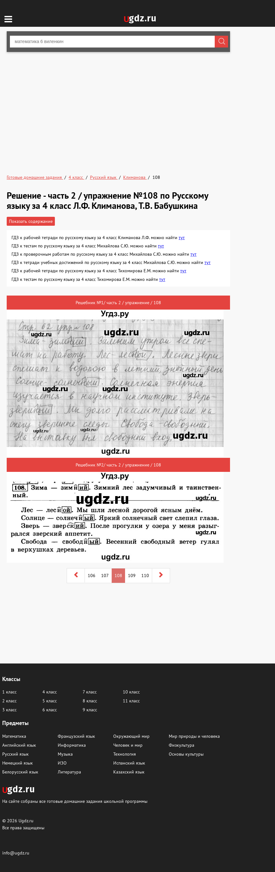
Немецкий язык (17, 763)
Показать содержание (31, 221)
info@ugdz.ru (15, 853)
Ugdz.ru (26, 821)
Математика (14, 736)
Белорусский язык (20, 772)
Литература (69, 772)
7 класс (90, 692)
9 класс (90, 710)
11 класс (131, 701)
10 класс (131, 692)
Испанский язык (129, 763)
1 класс (9, 692)
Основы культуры (186, 754)
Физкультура (181, 745)
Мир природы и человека (194, 736)
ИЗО (62, 763)
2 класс (9, 701)
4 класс (49, 692)
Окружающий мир (131, 736)
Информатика (72, 745)
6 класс (49, 710)
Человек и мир (128, 745)
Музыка (65, 754)
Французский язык (76, 736)
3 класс (9, 710)
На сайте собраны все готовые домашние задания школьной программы (74, 801)
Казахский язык (129, 772)
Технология (124, 754)
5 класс (49, 701)
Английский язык (19, 745)
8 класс (90, 701)
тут (182, 237)
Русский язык (15, 754)
